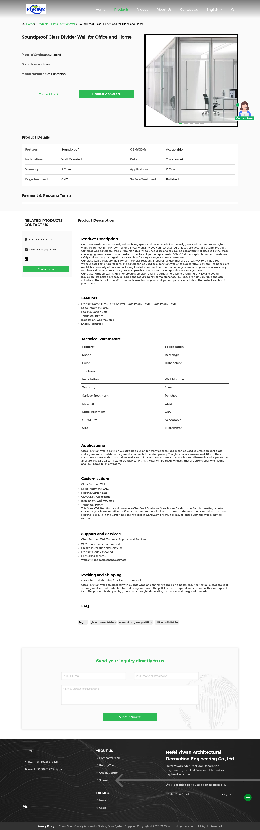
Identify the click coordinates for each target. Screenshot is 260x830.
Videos (142, 10)
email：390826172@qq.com (44, 769)
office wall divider (167, 622)
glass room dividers (103, 622)
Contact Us (189, 10)
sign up (226, 794)
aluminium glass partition (135, 622)
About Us (164, 10)
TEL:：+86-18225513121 (41, 761)
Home (101, 10)
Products (121, 10)
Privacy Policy (46, 826)
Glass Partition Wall (63, 24)
